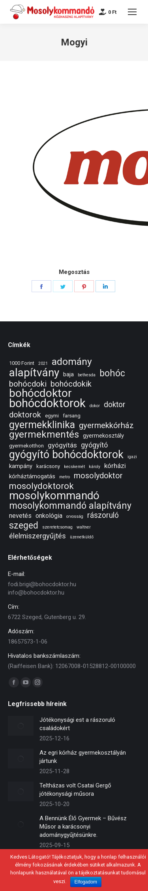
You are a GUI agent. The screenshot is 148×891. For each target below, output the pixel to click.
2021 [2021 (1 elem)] (43, 363)
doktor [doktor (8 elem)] (115, 404)
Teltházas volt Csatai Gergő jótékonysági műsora (75, 789)
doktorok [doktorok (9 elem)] (25, 415)
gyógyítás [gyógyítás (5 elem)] (62, 445)
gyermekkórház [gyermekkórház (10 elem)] (106, 425)
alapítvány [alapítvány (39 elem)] (34, 372)
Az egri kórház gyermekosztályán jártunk (82, 757)
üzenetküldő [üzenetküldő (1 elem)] (82, 537)
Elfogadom (86, 882)
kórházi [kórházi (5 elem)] (115, 466)
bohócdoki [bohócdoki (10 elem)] (28, 384)
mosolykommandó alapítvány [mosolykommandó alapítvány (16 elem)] (70, 506)
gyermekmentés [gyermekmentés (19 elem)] (44, 434)
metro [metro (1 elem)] (64, 476)
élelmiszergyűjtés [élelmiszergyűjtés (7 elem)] (37, 536)
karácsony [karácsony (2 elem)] (48, 466)
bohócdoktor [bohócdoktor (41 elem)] (40, 393)
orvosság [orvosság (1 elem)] (74, 516)
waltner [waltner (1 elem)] (84, 527)
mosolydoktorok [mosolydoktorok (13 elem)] (41, 486)
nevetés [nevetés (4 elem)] (20, 515)
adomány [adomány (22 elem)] (72, 361)
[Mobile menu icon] (132, 12)
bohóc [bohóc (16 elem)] (112, 373)
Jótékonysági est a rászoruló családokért (77, 724)
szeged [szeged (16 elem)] (23, 525)
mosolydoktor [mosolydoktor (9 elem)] (98, 476)
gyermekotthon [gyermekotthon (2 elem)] (26, 446)
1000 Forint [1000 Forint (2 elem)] (21, 363)
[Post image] (21, 726)
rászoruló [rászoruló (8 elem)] (103, 515)
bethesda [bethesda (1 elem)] (87, 375)
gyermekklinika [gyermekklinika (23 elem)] (42, 425)
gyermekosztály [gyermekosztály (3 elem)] (103, 435)
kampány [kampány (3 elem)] (20, 466)
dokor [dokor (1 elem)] (95, 405)
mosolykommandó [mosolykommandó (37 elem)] (54, 495)
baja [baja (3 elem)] (68, 374)
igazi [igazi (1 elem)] (132, 456)
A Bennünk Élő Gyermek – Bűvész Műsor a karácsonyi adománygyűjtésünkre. (83, 826)
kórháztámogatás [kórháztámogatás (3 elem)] (32, 476)
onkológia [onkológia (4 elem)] (49, 515)
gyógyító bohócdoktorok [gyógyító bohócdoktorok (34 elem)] (66, 455)
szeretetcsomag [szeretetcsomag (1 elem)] (57, 527)
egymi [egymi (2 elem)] (52, 416)
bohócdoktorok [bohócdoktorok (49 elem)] (47, 403)
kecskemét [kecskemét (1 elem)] (74, 466)
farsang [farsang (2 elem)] (72, 416)
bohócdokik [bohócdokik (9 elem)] (71, 384)
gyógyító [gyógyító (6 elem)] (94, 445)
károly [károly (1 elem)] (94, 466)
